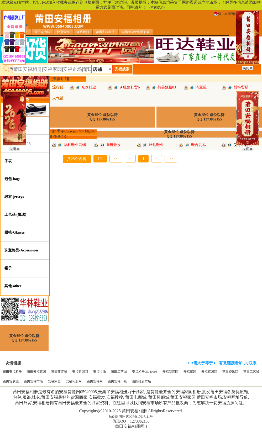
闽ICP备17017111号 (139, 416)
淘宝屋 (201, 87)
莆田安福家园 (36, 371)
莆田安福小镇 (117, 381)
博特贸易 (241, 87)
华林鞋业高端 (75, 145)
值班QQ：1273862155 (131, 421)
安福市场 (99, 371)
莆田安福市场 (33, 381)
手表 (8, 161)
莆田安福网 (95, 381)
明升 (122, 416)
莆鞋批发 (113, 145)
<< (116, 158)
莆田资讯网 (230, 371)
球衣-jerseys (14, 197)
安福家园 (190, 371)
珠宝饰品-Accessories (21, 250)
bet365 (113, 416)
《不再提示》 (157, 7)
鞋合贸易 (198, 145)
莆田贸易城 (11, 381)
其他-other (13, 286)
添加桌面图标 (225, 14)
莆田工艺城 (119, 371)
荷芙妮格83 (167, 87)
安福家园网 (80, 371)
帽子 (8, 268)
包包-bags (12, 179)
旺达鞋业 (156, 145)
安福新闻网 (170, 371)
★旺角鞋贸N (129, 87)
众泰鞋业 (88, 87)
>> (171, 158)
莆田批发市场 (141, 381)
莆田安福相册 (12, 371)
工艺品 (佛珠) (15, 215)
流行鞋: (58, 87)
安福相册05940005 (144, 371)
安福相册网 (74, 381)
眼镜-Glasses (14, 232)
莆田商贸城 (59, 371)
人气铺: (58, 98)
